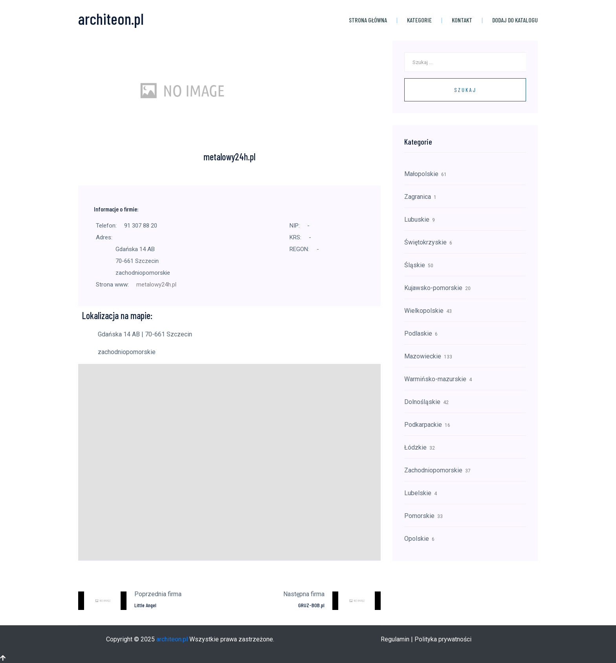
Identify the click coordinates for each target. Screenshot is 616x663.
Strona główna (368, 20)
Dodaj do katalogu (515, 20)
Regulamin (395, 639)
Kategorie (419, 20)
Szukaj (465, 89)
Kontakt (462, 20)
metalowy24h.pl (156, 284)
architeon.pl (172, 639)
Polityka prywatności (442, 639)
